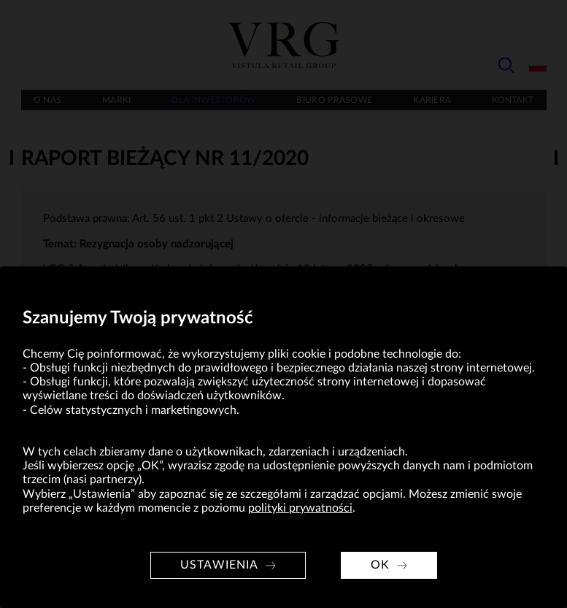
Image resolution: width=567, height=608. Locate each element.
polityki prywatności (300, 508)
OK (380, 565)
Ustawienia (219, 565)
